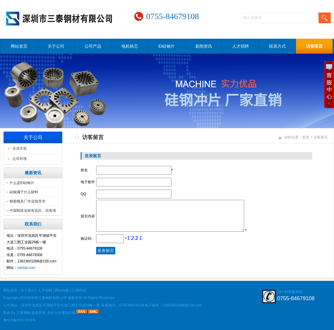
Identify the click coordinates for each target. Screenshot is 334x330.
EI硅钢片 (166, 46)
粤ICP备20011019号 (19, 320)
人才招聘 (240, 46)
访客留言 (314, 46)
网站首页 (19, 46)
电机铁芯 (129, 46)
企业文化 (20, 148)
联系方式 (277, 46)
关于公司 (56, 46)
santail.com (26, 268)
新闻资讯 (203, 46)
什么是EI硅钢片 (22, 183)
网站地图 (62, 290)
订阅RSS (79, 290)
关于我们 (28, 290)
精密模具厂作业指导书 (27, 201)
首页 (305, 137)
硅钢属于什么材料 (24, 192)
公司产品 (93, 46)
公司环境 (20, 159)
